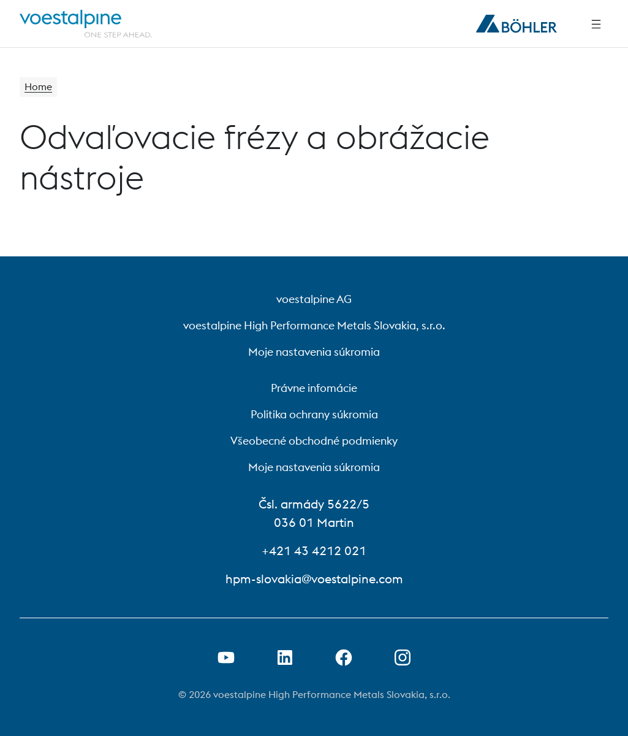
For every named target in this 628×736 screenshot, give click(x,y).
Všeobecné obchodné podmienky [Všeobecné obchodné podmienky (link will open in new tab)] (314, 441)
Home (38, 87)
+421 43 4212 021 (314, 550)
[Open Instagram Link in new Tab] (402, 657)
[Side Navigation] (596, 24)
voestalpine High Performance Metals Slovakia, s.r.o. (314, 325)
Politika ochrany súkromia (314, 414)
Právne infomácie (314, 388)
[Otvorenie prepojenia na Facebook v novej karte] (344, 657)
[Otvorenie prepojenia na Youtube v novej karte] (226, 657)
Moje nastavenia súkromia (314, 352)
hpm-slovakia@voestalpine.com (314, 578)
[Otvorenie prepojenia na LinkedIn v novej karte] (285, 657)
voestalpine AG (314, 299)
